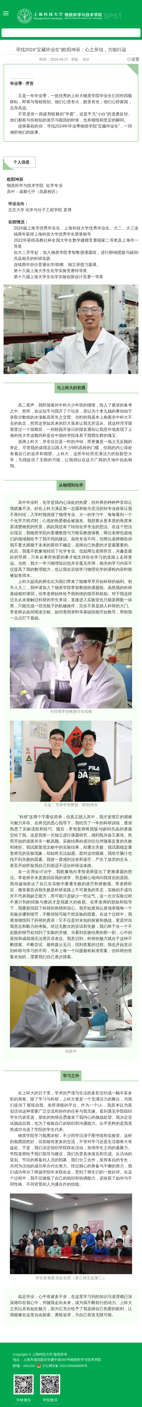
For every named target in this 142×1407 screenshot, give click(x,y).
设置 (135, 59)
